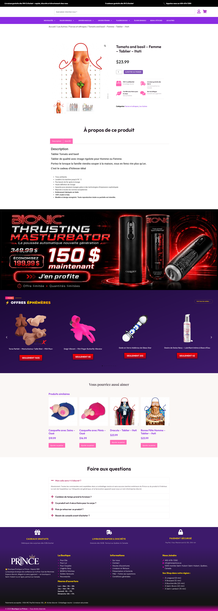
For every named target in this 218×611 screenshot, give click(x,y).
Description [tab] (56, 145)
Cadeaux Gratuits (37, 544)
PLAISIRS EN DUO (123, 24)
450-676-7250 (185, 3)
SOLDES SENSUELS (67, 24)
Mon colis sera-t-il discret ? (68, 486)
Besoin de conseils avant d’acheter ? (72, 521)
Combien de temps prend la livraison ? (73, 502)
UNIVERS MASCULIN (86, 24)
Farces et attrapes (78, 30)
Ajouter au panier (133, 76)
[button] (105, 50)
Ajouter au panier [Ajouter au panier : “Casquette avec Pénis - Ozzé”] (87, 451)
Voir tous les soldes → (203, 305)
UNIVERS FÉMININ (105, 24)
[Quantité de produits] (119, 76)
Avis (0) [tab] (68, 145)
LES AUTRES (170, 24)
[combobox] (124, 14)
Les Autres (62, 30)
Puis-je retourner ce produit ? (69, 515)
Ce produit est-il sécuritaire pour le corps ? (75, 508)
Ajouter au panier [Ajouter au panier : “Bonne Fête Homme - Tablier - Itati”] (149, 451)
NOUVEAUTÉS (49, 24)
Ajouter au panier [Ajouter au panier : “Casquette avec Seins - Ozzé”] (56, 451)
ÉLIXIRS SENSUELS (140, 24)
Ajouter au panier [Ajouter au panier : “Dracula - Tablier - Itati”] (118, 448)
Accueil (52, 30)
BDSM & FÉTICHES (156, 24)
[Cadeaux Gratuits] (37, 538)
